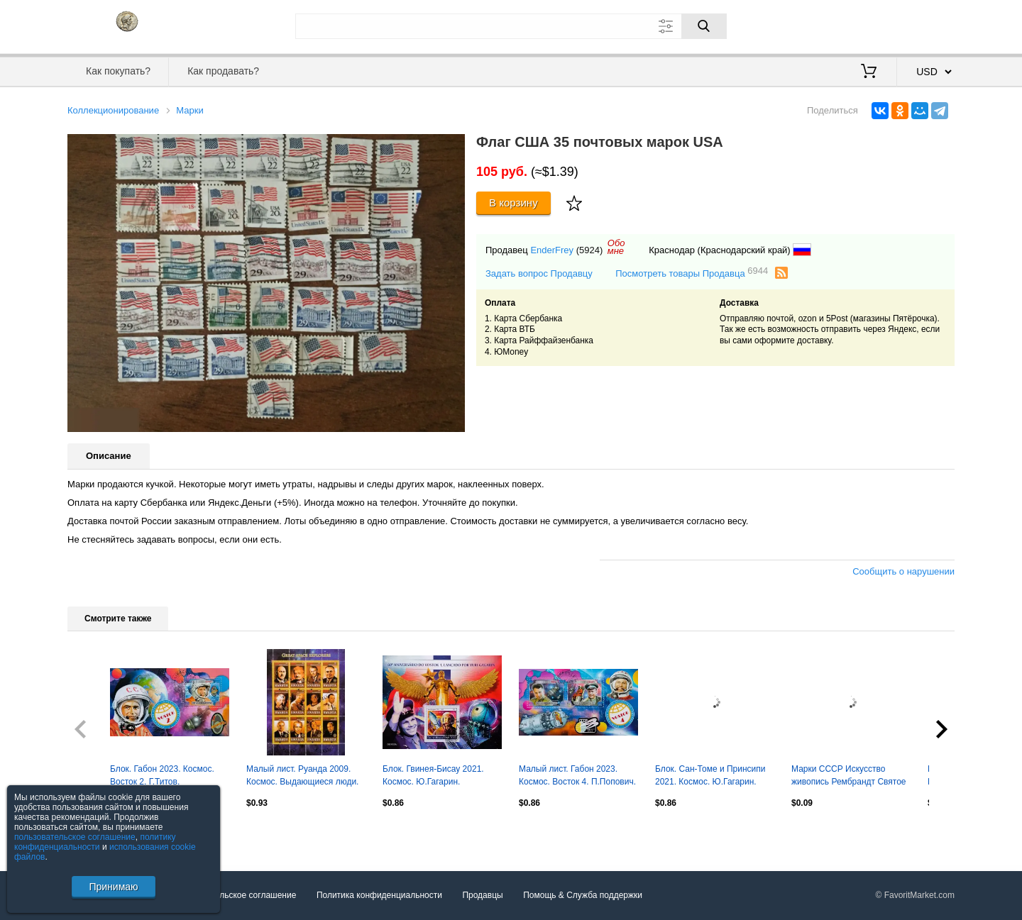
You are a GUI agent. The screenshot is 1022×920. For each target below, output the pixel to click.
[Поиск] (704, 26)
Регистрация (925, 25)
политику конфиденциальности (95, 842)
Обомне (616, 247)
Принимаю (113, 886)
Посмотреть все (98, 833)
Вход (871, 25)
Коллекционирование (113, 110)
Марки (189, 110)
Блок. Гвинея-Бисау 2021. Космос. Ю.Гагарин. (433, 775)
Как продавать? (223, 71)
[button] (452, 146)
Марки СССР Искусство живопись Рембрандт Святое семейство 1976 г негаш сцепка (848, 776)
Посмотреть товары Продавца (691, 273)
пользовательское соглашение (75, 837)
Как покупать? (118, 71)
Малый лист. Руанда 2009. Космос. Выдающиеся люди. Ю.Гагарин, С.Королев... (302, 776)
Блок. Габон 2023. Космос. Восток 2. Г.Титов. (162, 775)
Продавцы (482, 895)
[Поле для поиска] (511, 26)
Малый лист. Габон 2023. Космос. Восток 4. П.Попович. (577, 775)
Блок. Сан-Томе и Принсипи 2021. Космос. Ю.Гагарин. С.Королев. (710, 776)
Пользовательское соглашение (235, 895)
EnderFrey (551, 250)
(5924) (589, 250)
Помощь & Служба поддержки (582, 895)
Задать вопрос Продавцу (539, 273)
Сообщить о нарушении (903, 571)
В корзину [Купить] (513, 202)
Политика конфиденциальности (379, 895)
